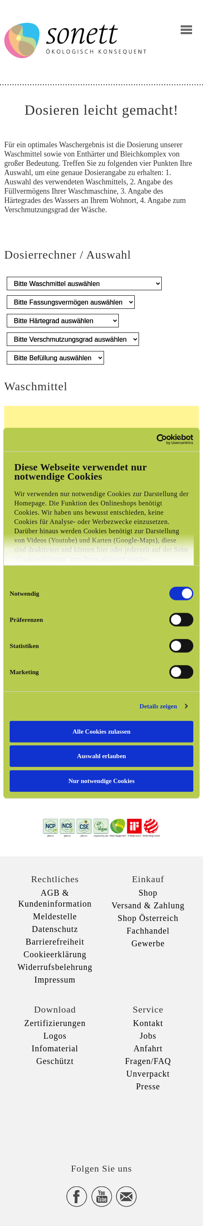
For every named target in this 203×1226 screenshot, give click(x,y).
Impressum (55, 979)
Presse (148, 1086)
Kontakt (148, 1023)
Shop (148, 892)
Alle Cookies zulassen (101, 731)
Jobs (148, 1035)
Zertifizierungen (55, 1023)
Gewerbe (148, 943)
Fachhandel (147, 930)
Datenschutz (55, 929)
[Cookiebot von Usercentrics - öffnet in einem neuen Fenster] (156, 439)
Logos (55, 1035)
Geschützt (55, 1061)
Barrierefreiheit (55, 941)
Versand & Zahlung (148, 905)
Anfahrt (148, 1048)
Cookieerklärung (55, 954)
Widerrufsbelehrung (54, 967)
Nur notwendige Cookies (101, 780)
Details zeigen (158, 706)
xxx (101, 1119)
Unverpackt (148, 1073)
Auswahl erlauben (101, 756)
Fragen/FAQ (148, 1061)
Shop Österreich (148, 918)
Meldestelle (55, 916)
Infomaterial (55, 1048)
